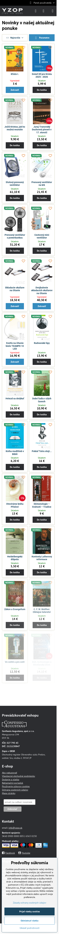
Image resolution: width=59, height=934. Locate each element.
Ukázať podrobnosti (29, 927)
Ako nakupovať (9, 772)
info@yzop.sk (15, 827)
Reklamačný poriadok (12, 782)
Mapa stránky (8, 793)
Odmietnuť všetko (30, 920)
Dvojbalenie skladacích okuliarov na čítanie (41, 290)
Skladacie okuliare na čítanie (14, 289)
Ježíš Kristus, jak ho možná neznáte (14, 128)
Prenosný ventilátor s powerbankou (15, 236)
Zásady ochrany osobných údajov (29, 902)
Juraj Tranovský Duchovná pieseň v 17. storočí (41, 129)
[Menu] (53, 11)
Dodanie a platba (10, 779)
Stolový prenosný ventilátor (15, 183)
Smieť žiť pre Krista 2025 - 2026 (42, 75)
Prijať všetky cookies (29, 911)
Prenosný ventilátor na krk (41, 183)
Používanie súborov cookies (16, 786)
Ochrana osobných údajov (15, 789)
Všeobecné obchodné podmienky (18, 776)
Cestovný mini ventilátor (41, 236)
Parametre (41, 38)
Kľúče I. (15, 74)
